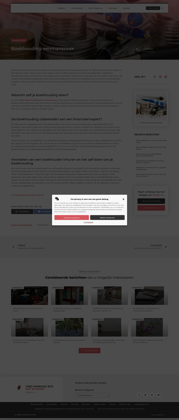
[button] (123, 199)
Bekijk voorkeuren (107, 218)
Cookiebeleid (88, 222)
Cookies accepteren (72, 218)
